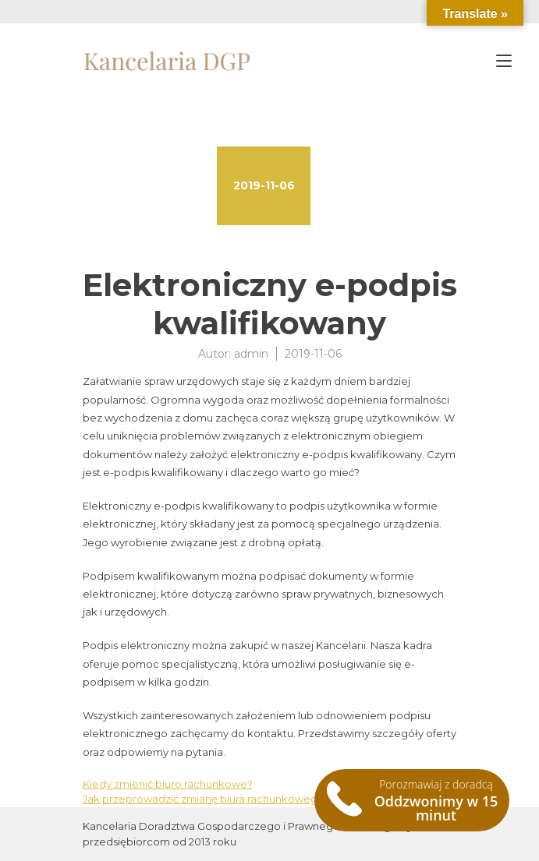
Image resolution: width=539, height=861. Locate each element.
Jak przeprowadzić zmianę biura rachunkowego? (206, 798)
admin (251, 354)
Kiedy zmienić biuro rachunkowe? (168, 784)
